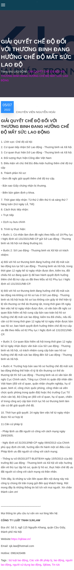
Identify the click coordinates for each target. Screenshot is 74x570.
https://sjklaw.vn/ (21, 539)
